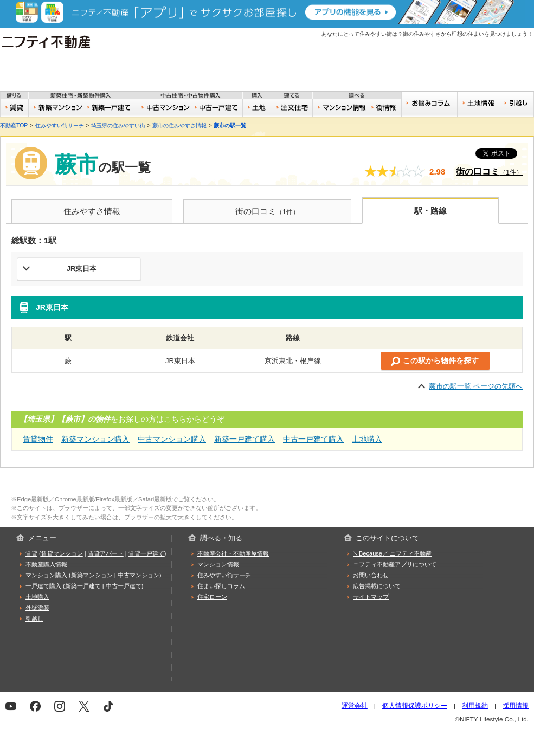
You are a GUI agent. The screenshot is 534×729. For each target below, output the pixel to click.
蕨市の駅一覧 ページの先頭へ (476, 386)
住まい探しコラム (221, 586)
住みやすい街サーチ (386, 108)
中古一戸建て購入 (313, 439)
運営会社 (355, 705)
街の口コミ (489, 171)
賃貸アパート (106, 553)
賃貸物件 (38, 439)
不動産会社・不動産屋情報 (233, 553)
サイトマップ (371, 596)
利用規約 (475, 705)
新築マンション (56, 108)
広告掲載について (377, 586)
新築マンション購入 (95, 439)
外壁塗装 (37, 607)
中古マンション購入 (172, 439)
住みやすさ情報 (91, 211)
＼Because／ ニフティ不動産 (392, 553)
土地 (257, 108)
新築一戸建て (110, 108)
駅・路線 (430, 210)
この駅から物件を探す (441, 360)
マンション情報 (218, 564)
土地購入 (367, 439)
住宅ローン (212, 596)
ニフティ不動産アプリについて (394, 564)
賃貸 (14, 108)
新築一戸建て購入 (244, 439)
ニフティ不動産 (54, 41)
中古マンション (164, 108)
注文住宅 (292, 108)
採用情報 (516, 705)
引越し (516, 104)
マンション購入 (46, 575)
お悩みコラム (429, 104)
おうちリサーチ (341, 108)
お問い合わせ (371, 575)
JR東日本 (82, 268)
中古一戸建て (217, 108)
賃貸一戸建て (146, 553)
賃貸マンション (62, 553)
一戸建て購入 (43, 586)
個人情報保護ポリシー (414, 705)
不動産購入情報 (46, 564)
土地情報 (478, 104)
